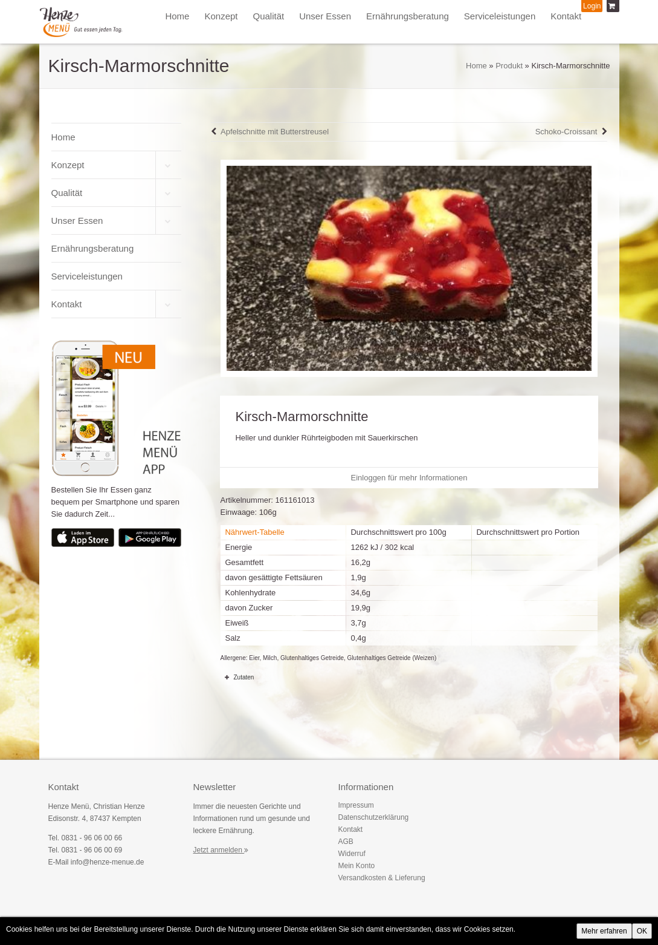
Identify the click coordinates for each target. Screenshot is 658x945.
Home (177, 16)
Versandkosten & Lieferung (381, 878)
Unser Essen (325, 16)
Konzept (220, 16)
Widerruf (352, 853)
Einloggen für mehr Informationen (409, 477)
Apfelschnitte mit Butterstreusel (275, 131)
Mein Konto (356, 866)
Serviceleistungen (499, 16)
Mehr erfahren (604, 931)
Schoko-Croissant (566, 131)
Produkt (509, 65)
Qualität (268, 16)
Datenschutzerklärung (373, 817)
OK (642, 931)
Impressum (356, 805)
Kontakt (565, 16)
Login (592, 6)
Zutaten (237, 677)
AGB (345, 841)
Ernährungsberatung (407, 16)
